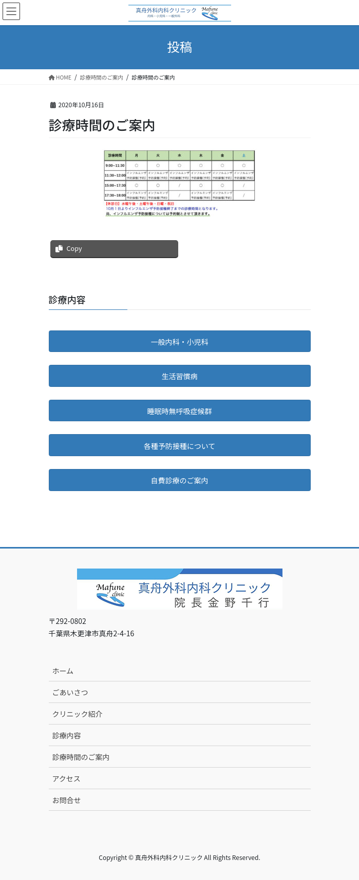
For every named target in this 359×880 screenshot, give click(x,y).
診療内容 (66, 735)
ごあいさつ (70, 692)
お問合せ (66, 800)
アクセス (66, 778)
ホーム (63, 671)
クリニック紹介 (77, 714)
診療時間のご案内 (81, 757)
